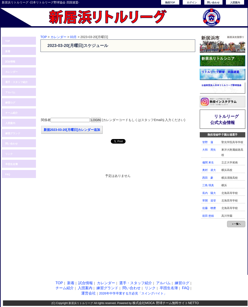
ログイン (192, 2)
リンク (9, 153)
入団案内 (235, 2)
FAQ (7, 174)
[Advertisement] (117, 85)
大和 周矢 (209, 149)
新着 (7, 51)
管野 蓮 (207, 142)
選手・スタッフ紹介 (16, 82)
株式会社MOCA (143, 303)
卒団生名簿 (11, 164)
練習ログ (10, 102)
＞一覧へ (236, 224)
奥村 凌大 (209, 170)
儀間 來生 (208, 162)
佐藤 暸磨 (209, 208)
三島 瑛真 (208, 185)
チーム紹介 (11, 112)
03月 (73, 37)
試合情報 (10, 61)
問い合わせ (213, 2)
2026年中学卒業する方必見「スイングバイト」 (133, 293)
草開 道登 (209, 200)
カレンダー (11, 71)
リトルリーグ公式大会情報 (224, 119)
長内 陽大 (209, 193)
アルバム (10, 92)
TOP (7, 41)
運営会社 (88, 293)
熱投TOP (170, 2)
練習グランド (12, 133)
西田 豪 (207, 177)
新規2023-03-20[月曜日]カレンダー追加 (72, 130)
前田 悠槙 (208, 215)
